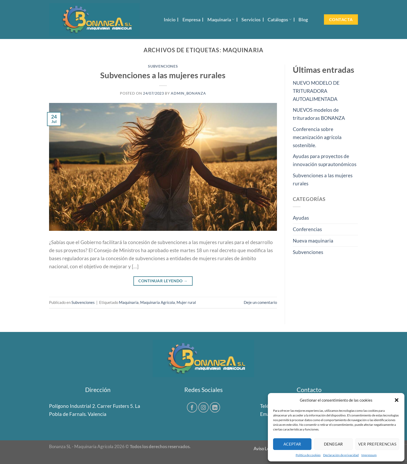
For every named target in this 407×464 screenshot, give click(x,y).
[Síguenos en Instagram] (203, 407)
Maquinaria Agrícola (157, 302)
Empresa (191, 19)
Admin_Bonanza (188, 93)
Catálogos (279, 19)
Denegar (333, 444)
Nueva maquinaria (313, 241)
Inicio (169, 19)
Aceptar (292, 444)
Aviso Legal (264, 448)
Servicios (251, 19)
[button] (396, 400)
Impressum (369, 455)
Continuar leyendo (162, 281)
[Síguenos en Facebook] (192, 407)
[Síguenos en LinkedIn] (215, 407)
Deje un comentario (260, 302)
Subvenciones (163, 66)
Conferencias (307, 229)
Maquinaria (220, 19)
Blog (303, 19)
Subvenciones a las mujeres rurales (163, 75)
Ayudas (301, 218)
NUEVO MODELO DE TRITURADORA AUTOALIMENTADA (316, 91)
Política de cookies (308, 455)
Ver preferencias (377, 444)
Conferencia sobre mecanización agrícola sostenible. (317, 137)
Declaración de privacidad (341, 455)
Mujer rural (186, 302)
